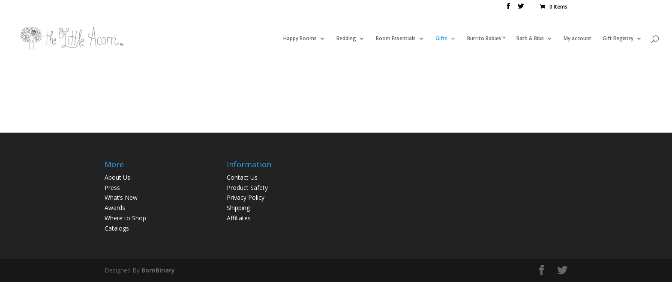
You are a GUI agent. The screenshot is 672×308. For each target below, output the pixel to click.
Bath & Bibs (530, 39)
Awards (115, 208)
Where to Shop (125, 218)
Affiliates (239, 218)
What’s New (121, 197)
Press (112, 188)
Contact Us (242, 177)
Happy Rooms (300, 39)
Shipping (238, 208)
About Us (117, 177)
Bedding (346, 39)
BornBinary (158, 270)
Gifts (441, 39)
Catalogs (117, 228)
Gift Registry (618, 39)
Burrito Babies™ (486, 39)
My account (577, 39)
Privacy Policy (245, 197)
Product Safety (247, 188)
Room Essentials (396, 39)
